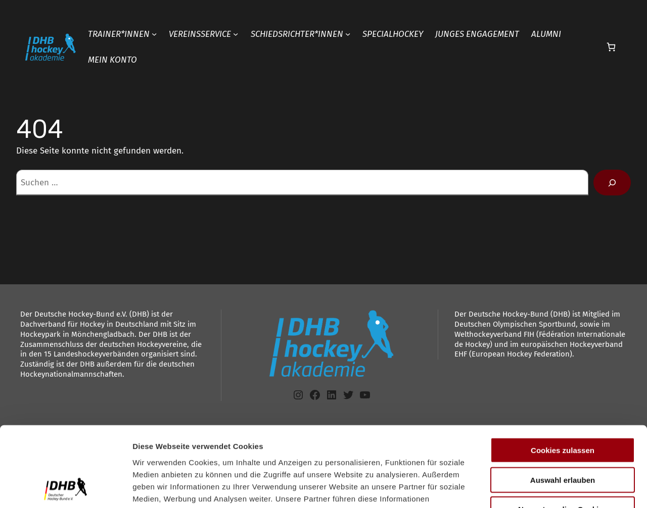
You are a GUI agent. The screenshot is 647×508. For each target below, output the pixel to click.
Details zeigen (537, 488)
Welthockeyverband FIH (494, 334)
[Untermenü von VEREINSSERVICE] (235, 33)
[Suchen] (612, 182)
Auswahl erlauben (562, 404)
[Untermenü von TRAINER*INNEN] (154, 33)
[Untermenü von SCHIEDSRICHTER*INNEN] (347, 33)
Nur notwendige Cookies (562, 434)
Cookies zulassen (562, 375)
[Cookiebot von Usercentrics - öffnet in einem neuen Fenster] (65, 488)
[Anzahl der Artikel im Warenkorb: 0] (611, 47)
